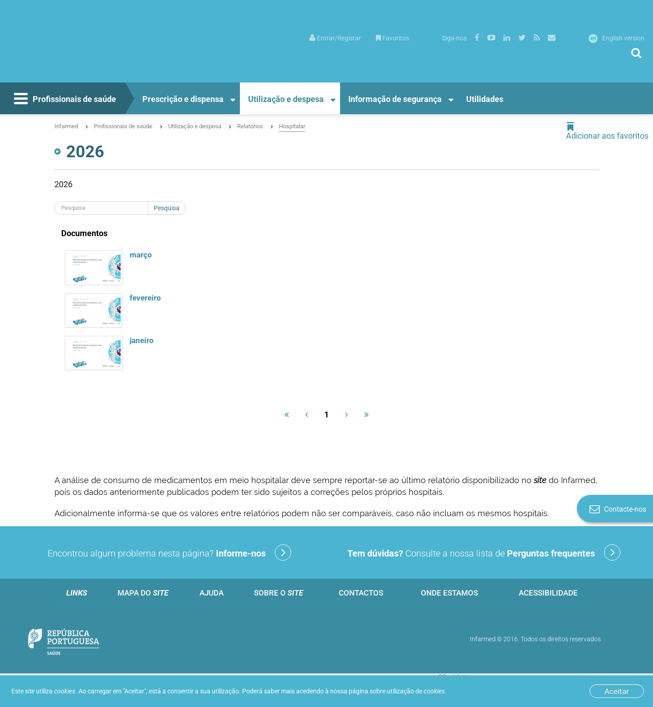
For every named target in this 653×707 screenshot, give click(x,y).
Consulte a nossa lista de (483, 552)
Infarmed (66, 126)
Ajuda (212, 592)
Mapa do (142, 592)
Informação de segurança (395, 99)
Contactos (361, 592)
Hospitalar (292, 126)
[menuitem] (335, 37)
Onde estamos (449, 592)
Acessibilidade (548, 592)
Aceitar (616, 691)
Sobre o (278, 592)
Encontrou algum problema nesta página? (169, 552)
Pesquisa (167, 208)
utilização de (416, 691)
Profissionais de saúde (64, 100)
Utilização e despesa (286, 99)
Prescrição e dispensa (183, 99)
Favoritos (392, 38)
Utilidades (484, 99)
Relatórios (250, 126)
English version (616, 38)
